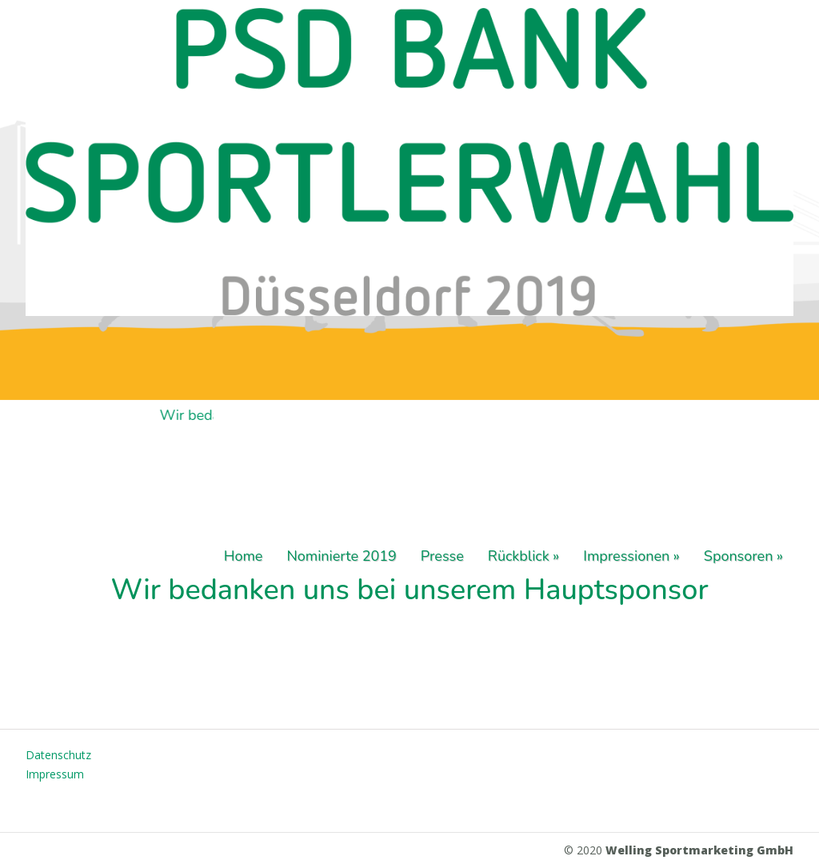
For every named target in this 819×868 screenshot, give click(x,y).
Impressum (55, 774)
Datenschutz (58, 754)
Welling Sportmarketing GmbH (699, 850)
